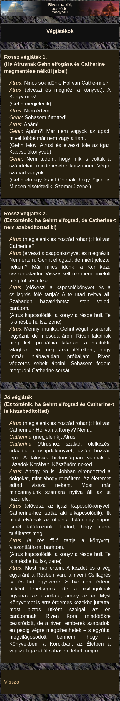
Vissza (11, 682)
